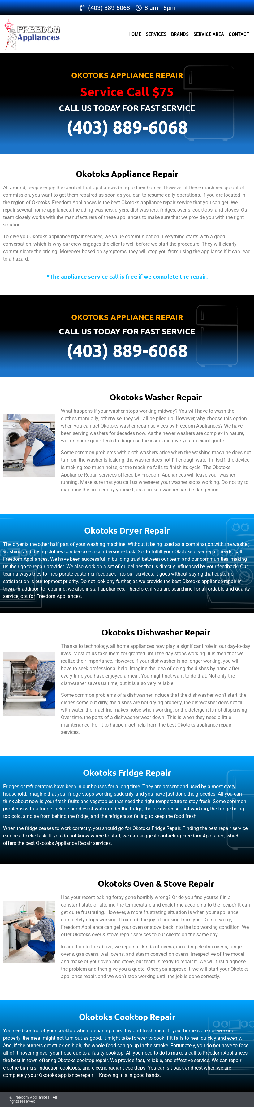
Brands (180, 34)
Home (134, 34)
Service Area (208, 34)
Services (156, 34)
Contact (239, 34)
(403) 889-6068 (127, 127)
